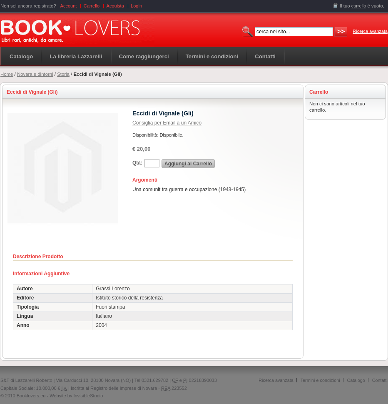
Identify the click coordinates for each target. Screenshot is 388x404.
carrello (358, 5)
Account (68, 5)
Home (6, 74)
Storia (63, 74)
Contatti (380, 380)
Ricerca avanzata (370, 31)
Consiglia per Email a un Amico (166, 123)
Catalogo (21, 56)
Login (136, 5)
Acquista (115, 5)
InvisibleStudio (88, 395)
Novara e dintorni (35, 74)
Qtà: (137, 163)
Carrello (92, 5)
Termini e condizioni (320, 380)
